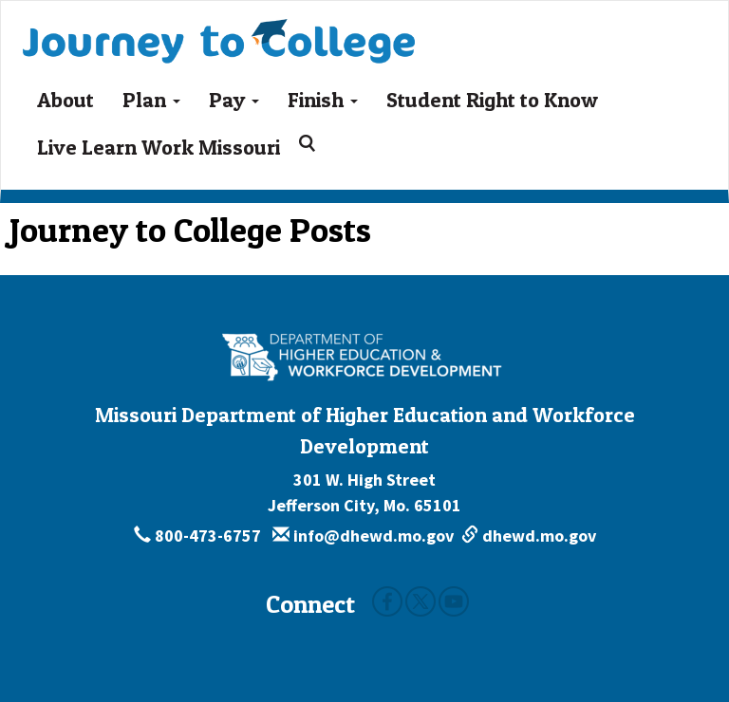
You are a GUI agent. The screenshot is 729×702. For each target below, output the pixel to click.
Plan (151, 99)
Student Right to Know (492, 99)
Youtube (454, 601)
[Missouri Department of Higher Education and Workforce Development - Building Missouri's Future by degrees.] (364, 356)
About (65, 99)
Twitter (420, 601)
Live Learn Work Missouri (158, 147)
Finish (323, 99)
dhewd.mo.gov (528, 535)
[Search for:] (310, 143)
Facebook (387, 601)
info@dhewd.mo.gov (363, 535)
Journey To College (219, 31)
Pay (234, 99)
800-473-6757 (199, 535)
